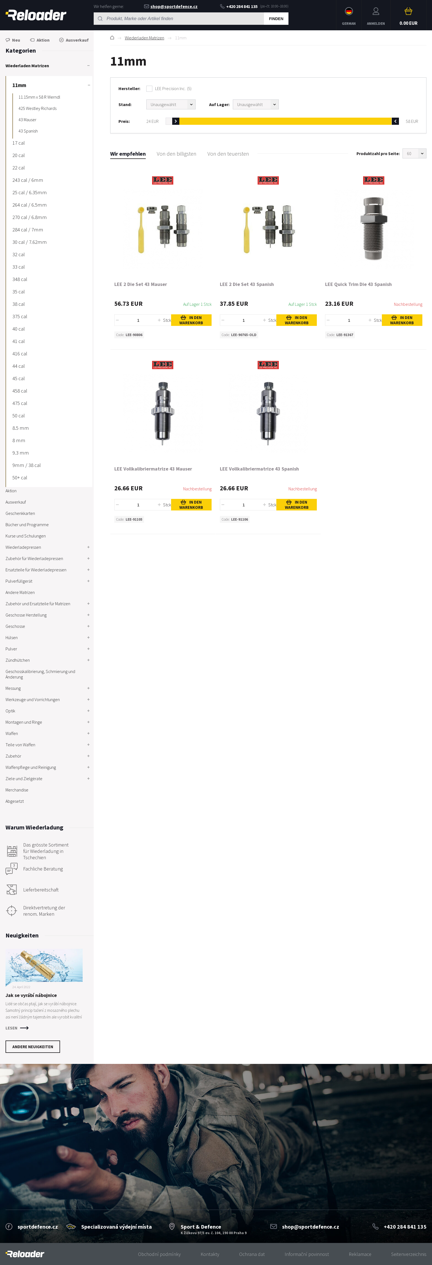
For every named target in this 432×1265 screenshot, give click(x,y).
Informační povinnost (307, 1254)
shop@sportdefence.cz (171, 6)
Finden (276, 19)
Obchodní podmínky (159, 1254)
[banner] (25, 1254)
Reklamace (360, 1254)
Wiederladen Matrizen (144, 37)
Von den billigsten (176, 153)
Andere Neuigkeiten (32, 1046)
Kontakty (210, 1254)
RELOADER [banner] (36, 15)
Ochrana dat (252, 1254)
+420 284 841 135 (239, 6)
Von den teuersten (228, 153)
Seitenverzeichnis (408, 1254)
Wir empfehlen (128, 153)
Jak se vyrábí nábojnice (31, 995)
